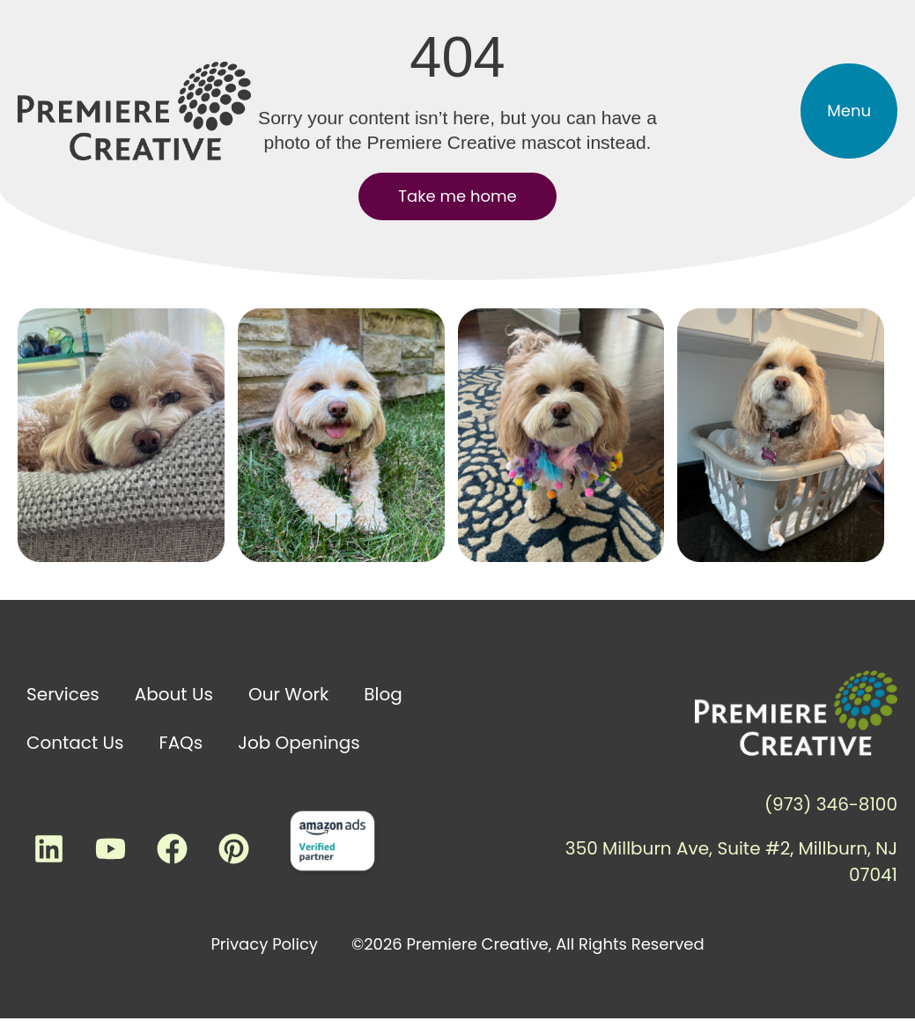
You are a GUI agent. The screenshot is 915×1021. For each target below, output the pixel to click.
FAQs (181, 742)
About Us (174, 694)
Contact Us (75, 742)
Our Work (288, 694)
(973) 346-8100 (830, 804)
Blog (383, 694)
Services (63, 694)
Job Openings (298, 742)
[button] (849, 111)
